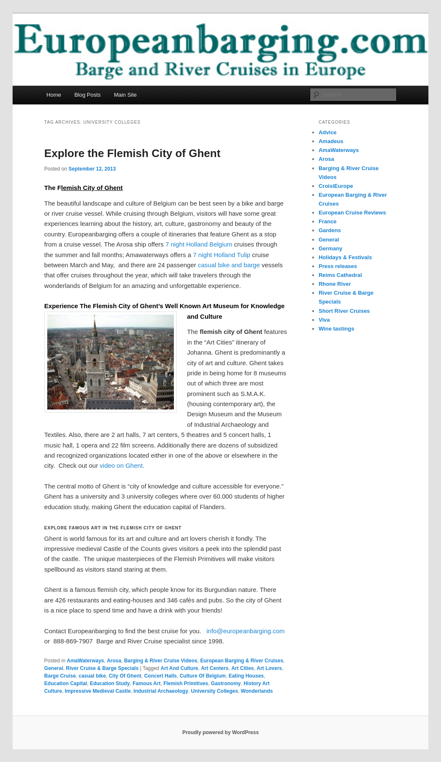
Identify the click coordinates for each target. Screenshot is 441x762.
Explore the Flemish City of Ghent (132, 153)
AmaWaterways (85, 661)
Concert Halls (160, 676)
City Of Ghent (125, 676)
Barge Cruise (60, 676)
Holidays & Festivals (345, 257)
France (328, 221)
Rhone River (335, 284)
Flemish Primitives (185, 683)
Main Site (125, 95)
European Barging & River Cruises (241, 661)
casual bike (92, 676)
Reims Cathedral (340, 275)
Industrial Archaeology (160, 691)
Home (53, 95)
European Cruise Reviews (352, 212)
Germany (330, 248)
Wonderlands (257, 691)
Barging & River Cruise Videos (161, 661)
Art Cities (242, 668)
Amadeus (331, 141)
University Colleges (214, 691)
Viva (324, 320)
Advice (328, 132)
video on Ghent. (122, 465)
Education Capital (65, 683)
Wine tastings (336, 328)
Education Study (110, 683)
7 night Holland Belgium (198, 244)
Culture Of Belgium (203, 676)
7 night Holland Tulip (221, 254)
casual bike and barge (229, 264)
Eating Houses (246, 676)
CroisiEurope (336, 186)
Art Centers (214, 668)
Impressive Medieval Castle (98, 691)
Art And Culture (179, 668)
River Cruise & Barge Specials (102, 668)
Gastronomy (226, 683)
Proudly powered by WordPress (220, 732)
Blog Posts (87, 95)
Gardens (330, 230)
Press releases (338, 266)
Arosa (114, 661)
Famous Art (146, 683)
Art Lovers (269, 668)
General (53, 668)
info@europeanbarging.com (245, 631)
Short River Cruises (344, 311)
